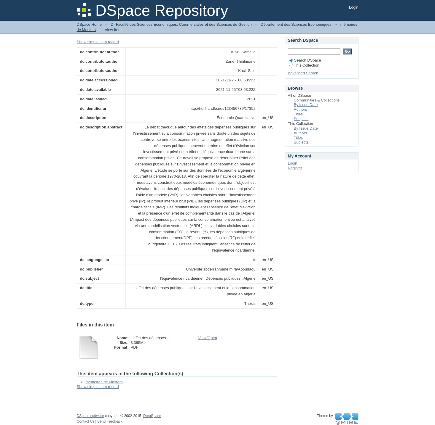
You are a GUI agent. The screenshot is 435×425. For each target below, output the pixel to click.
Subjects (301, 119)
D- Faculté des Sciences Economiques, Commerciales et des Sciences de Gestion (181, 24)
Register (295, 168)
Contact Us (86, 421)
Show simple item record (98, 42)
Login (353, 7)
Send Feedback (109, 421)
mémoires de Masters (104, 382)
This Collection (304, 65)
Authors (300, 109)
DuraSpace (152, 416)
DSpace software (90, 416)
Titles (298, 114)
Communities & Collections (317, 100)
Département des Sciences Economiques (296, 24)
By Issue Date (306, 104)
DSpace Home (89, 24)
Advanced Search (303, 73)
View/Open (207, 338)
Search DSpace (305, 60)
